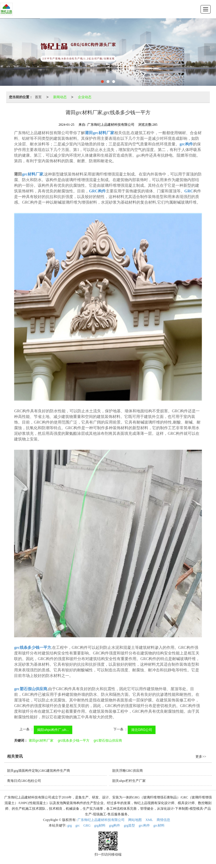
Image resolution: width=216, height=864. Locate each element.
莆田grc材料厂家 (41, 740)
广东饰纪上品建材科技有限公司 (101, 820)
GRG (87, 825)
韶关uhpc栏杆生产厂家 (129, 781)
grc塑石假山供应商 (108, 740)
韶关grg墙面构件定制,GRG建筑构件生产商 (38, 771)
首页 (38, 97)
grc (77, 825)
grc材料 (159, 825)
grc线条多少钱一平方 (73, 740)
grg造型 (129, 825)
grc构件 (144, 825)
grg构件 (114, 825)
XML (149, 820)
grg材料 (99, 825)
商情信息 (163, 820)
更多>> (200, 757)
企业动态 (84, 97)
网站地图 (135, 820)
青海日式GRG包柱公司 (24, 781)
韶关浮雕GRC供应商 (127, 771)
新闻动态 (60, 97)
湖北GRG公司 (141, 730)
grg (69, 825)
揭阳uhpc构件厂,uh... (53, 730)
